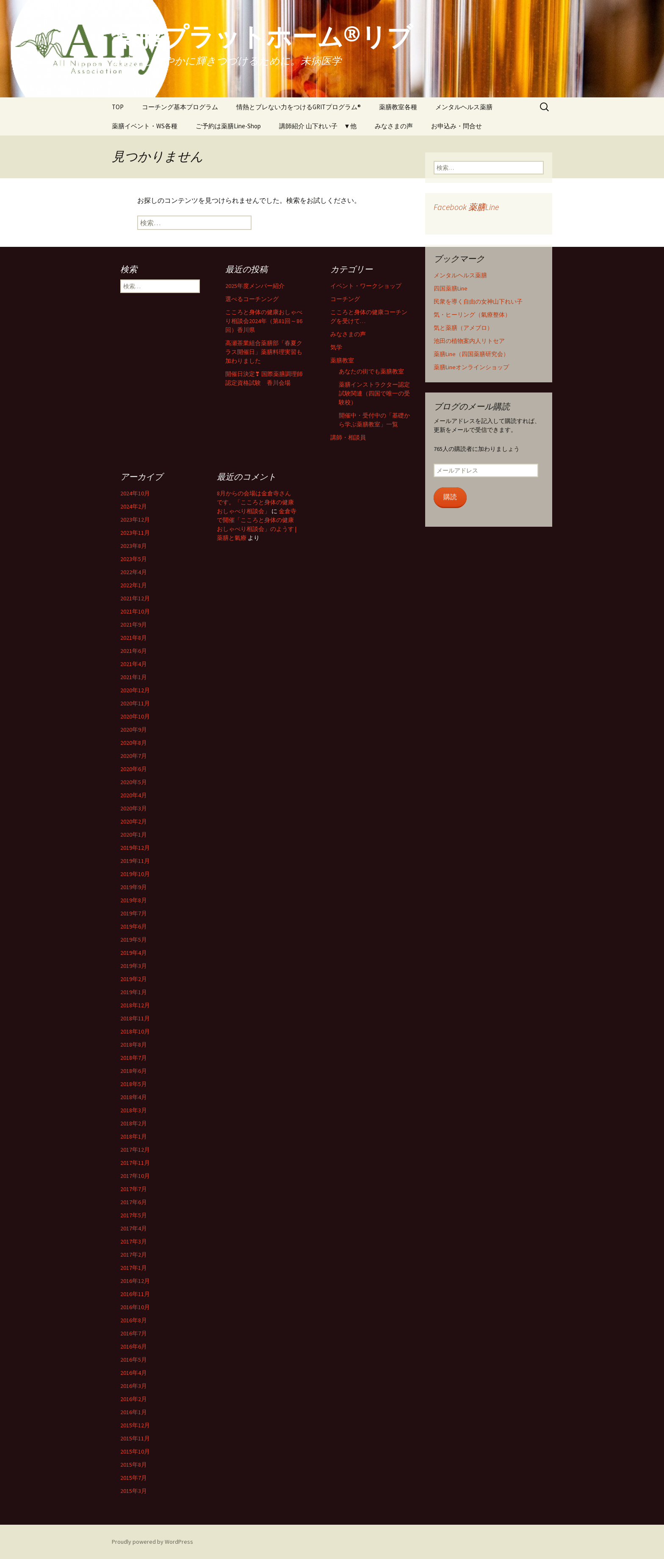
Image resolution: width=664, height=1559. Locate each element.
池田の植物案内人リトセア (469, 341)
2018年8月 (133, 1044)
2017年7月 (133, 1189)
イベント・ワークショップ (365, 286)
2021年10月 (135, 611)
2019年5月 (133, 939)
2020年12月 (135, 690)
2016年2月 (133, 1399)
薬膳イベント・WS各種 (144, 126)
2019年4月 (133, 952)
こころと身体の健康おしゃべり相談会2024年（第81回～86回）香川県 (263, 321)
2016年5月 (133, 1359)
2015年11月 (135, 1438)
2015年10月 (135, 1451)
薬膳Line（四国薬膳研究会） (471, 354)
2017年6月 (133, 1202)
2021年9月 (133, 624)
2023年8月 (133, 546)
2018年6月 (133, 1071)
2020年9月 (133, 729)
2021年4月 (133, 664)
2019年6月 (133, 926)
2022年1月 (133, 585)
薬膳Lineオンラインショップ (471, 367)
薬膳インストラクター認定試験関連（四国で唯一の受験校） (374, 393)
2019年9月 (133, 887)
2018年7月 (133, 1057)
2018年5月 (133, 1084)
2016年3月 (133, 1386)
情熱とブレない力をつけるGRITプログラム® (298, 107)
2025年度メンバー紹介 (255, 286)
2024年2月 (133, 506)
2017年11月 (135, 1162)
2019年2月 (133, 979)
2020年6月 (133, 769)
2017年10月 (135, 1176)
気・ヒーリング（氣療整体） (472, 314)
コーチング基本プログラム (180, 107)
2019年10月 (135, 874)
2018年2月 (133, 1123)
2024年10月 (135, 493)
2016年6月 (133, 1346)
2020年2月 (133, 821)
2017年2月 (133, 1254)
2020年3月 (133, 808)
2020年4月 (133, 795)
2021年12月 (135, 598)
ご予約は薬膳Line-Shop (228, 126)
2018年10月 (135, 1031)
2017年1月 (133, 1268)
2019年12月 (135, 847)
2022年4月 (133, 572)
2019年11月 (135, 861)
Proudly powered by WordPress (152, 1541)
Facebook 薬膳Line (466, 207)
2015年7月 (133, 1478)
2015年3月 (133, 1491)
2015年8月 (133, 1464)
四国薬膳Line (451, 288)
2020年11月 (135, 703)
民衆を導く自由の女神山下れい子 (478, 301)
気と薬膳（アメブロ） (463, 328)
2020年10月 (135, 716)
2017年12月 (135, 1149)
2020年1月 (133, 834)
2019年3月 (133, 966)
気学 (336, 347)
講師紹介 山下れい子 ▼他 (318, 126)
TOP (118, 107)
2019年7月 (133, 913)
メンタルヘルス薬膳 (463, 107)
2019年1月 (133, 992)
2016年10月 (135, 1307)
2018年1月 (133, 1136)
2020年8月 (133, 742)
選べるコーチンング (252, 299)
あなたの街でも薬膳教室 (371, 371)
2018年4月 (133, 1097)
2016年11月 (135, 1294)
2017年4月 (133, 1228)
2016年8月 (133, 1320)
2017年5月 (133, 1215)
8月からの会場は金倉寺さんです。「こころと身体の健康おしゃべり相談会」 (255, 502)
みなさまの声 (394, 126)
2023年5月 (133, 559)
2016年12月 (135, 1281)
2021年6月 (133, 651)
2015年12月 (135, 1425)
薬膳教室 (342, 360)
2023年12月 (135, 519)
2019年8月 (133, 900)
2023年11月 (135, 532)
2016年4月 (133, 1373)
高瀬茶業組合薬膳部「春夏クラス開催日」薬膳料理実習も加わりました (263, 352)
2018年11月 (135, 1018)
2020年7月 (133, 756)
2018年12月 (135, 1005)
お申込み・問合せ (456, 126)
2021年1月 (133, 677)
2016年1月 (133, 1412)
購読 (450, 497)
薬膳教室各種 (398, 107)
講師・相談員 (348, 437)
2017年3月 (133, 1241)
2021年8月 (133, 637)
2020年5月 (133, 782)
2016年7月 (133, 1333)
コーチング (345, 299)
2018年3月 (133, 1110)
